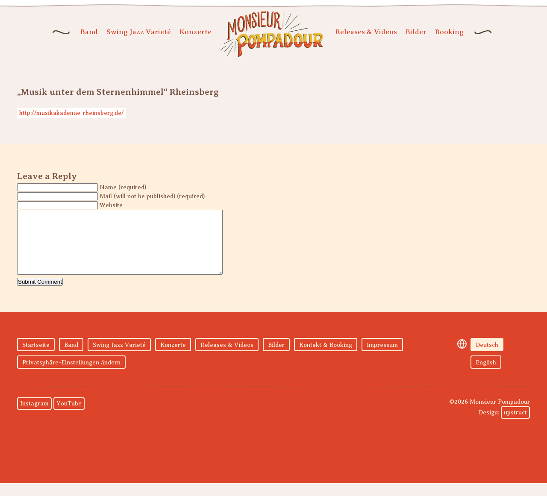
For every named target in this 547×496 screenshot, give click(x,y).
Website (111, 205)
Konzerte (195, 32)
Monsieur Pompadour (271, 34)
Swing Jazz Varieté (138, 32)
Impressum (382, 358)
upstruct (515, 425)
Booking (449, 32)
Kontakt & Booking (325, 358)
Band (89, 32)
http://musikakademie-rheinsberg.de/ (71, 113)
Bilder (416, 32)
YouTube (69, 416)
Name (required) (123, 187)
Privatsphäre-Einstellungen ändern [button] (71, 375)
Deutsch (487, 358)
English (486, 375)
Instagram (34, 416)
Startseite (36, 358)
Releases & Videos (366, 32)
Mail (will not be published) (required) (152, 196)
